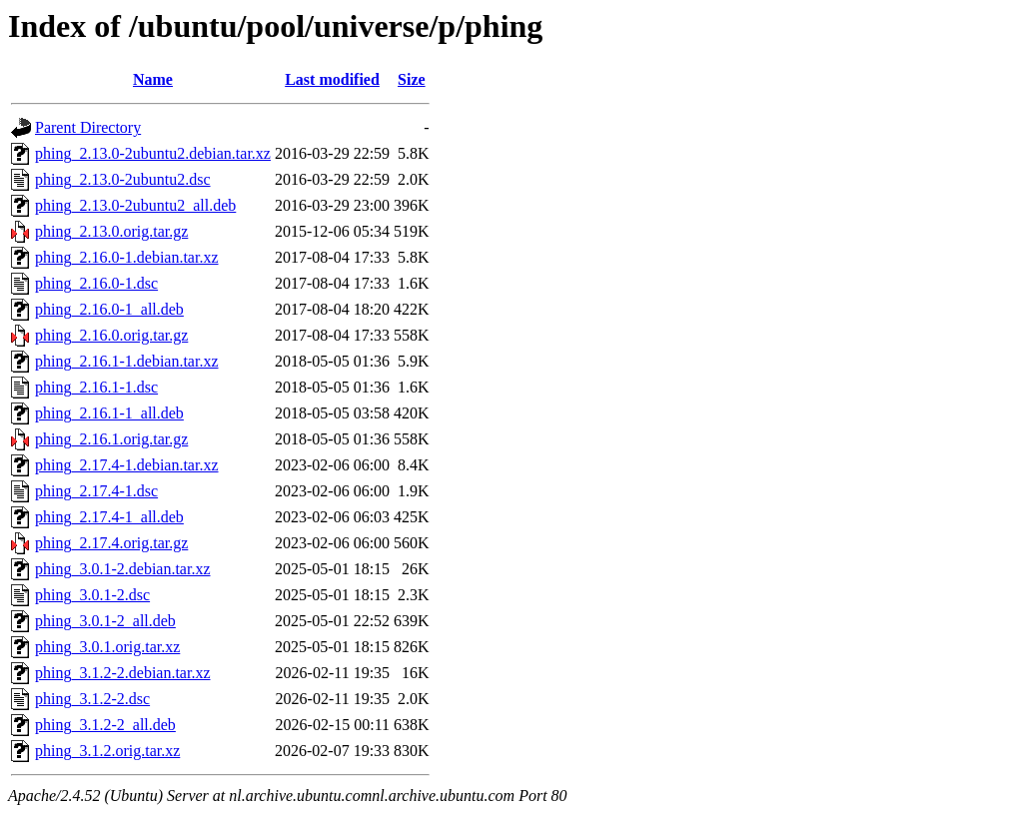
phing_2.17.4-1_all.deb (109, 516)
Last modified (332, 79)
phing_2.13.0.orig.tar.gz (111, 231)
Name (153, 79)
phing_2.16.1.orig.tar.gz (111, 438)
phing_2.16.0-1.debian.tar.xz (127, 257)
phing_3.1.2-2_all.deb (105, 724)
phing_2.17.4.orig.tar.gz (111, 542)
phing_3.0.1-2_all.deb (105, 620)
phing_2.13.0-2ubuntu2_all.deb (135, 205)
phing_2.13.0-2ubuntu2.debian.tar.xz (153, 153)
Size (412, 79)
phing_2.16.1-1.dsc (96, 387)
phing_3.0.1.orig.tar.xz (107, 646)
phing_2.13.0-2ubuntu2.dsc (123, 179)
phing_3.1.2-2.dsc (92, 698)
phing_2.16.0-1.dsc (96, 283)
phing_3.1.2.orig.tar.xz (107, 750)
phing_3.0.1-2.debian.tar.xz (123, 568)
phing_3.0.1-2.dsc (92, 594)
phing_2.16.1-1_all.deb (109, 413)
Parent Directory (88, 127)
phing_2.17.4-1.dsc (96, 490)
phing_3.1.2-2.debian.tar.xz (123, 672)
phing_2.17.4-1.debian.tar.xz (127, 464)
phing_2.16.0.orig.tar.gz (111, 335)
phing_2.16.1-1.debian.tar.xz (127, 361)
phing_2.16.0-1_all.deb (109, 309)
